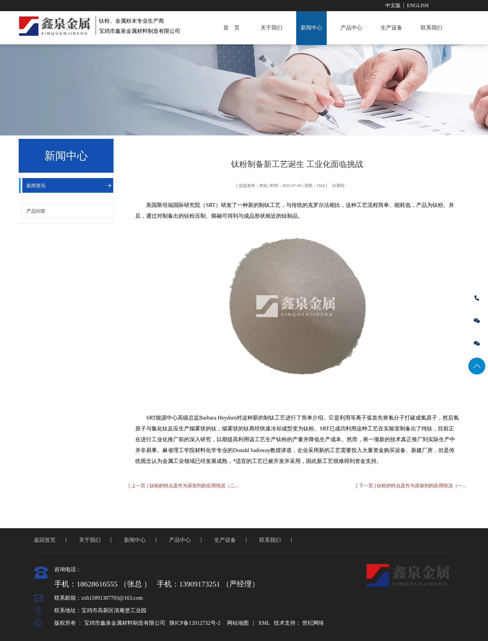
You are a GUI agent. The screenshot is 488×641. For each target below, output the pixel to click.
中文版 (393, 5)
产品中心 (351, 27)
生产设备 (391, 27)
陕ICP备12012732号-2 (194, 623)
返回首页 (45, 540)
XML (264, 623)
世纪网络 (313, 623)
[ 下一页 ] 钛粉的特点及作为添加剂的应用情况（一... (411, 485)
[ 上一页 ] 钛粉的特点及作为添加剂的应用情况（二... (183, 485)
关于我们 (271, 27)
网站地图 (238, 623)
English (418, 5)
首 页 (231, 27)
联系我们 (431, 27)
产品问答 (35, 211)
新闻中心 (311, 27)
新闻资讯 (35, 185)
